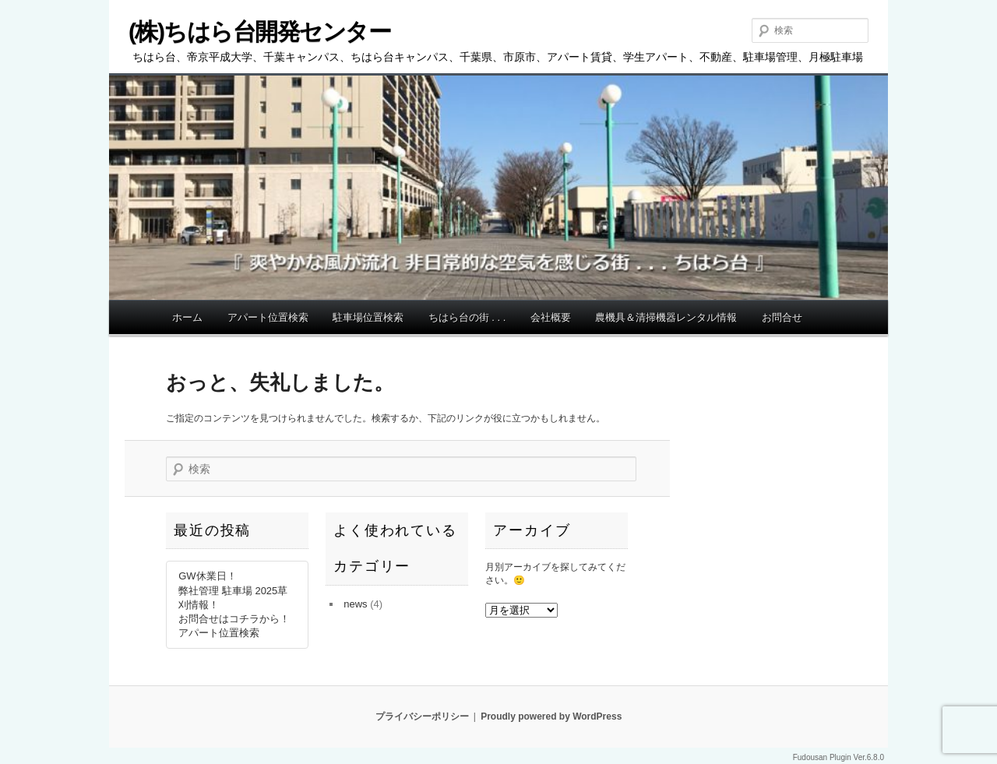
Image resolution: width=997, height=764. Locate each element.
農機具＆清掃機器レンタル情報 (666, 317)
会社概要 (550, 317)
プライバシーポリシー (422, 716)
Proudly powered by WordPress (551, 716)
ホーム (187, 317)
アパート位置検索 (267, 317)
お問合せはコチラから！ (234, 619)
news (355, 604)
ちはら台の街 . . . (467, 317)
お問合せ (782, 317)
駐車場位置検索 (368, 317)
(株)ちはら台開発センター (259, 31)
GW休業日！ (207, 576)
